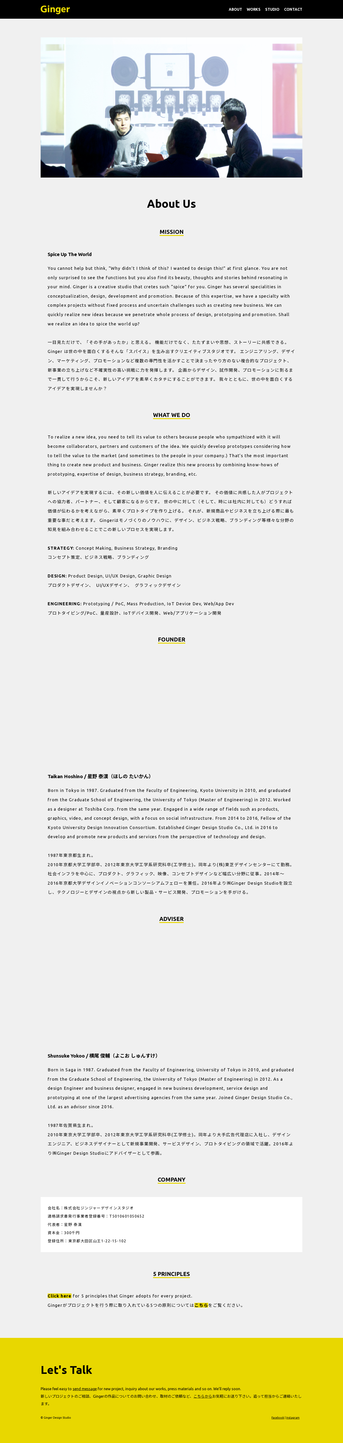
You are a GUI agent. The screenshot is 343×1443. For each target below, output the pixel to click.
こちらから (202, 1396)
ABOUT (235, 9)
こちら (201, 1305)
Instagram (293, 1417)
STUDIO (272, 9)
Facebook (278, 1417)
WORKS (254, 9)
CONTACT (293, 9)
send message (85, 1389)
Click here (59, 1295)
